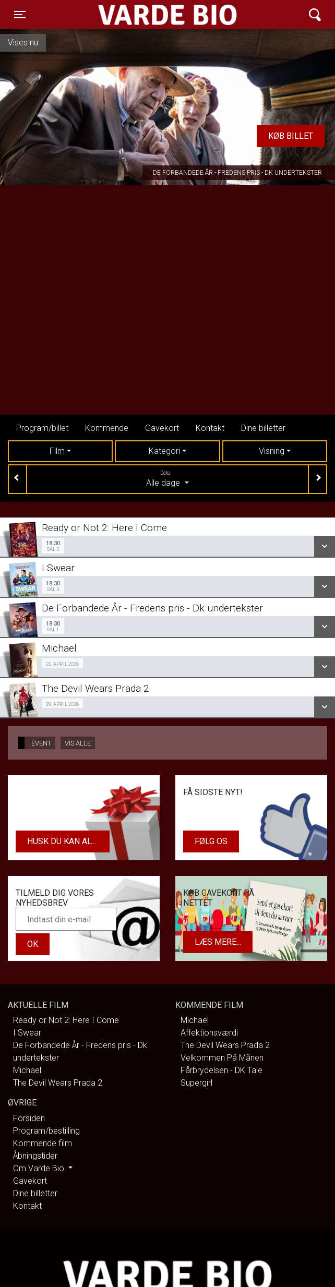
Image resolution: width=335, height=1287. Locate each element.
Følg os (211, 841)
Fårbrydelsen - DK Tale (221, 1070)
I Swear (27, 1033)
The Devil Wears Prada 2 (57, 1083)
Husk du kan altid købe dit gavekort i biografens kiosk (68, 841)
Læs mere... (218, 942)
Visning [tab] (271, 451)
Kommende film (42, 1143)
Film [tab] (57, 451)
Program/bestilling (46, 1131)
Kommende (106, 428)
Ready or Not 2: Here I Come (66, 1020)
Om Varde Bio (39, 1168)
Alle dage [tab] (167, 478)
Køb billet (290, 136)
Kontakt (210, 428)
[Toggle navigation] (20, 14)
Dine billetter (263, 428)
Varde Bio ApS (127, 14)
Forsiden (29, 1118)
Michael (27, 1070)
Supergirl (196, 1083)
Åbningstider (35, 1156)
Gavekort (162, 428)
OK (32, 944)
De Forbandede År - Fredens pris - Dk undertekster (237, 172)
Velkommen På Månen (222, 1058)
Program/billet (42, 428)
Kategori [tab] (164, 451)
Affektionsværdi (209, 1033)
